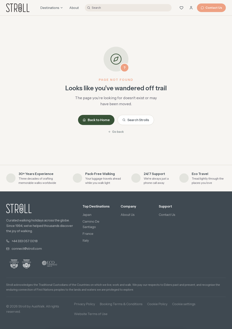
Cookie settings (183, 304)
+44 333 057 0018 (25, 241)
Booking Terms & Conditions (121, 304)
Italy (85, 240)
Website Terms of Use (90, 314)
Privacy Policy (84, 304)
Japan (86, 215)
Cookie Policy (157, 304)
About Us (128, 215)
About (74, 8)
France (87, 234)
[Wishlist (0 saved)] (181, 7)
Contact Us (211, 7)
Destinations (51, 8)
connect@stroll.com (27, 249)
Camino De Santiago (90, 224)
